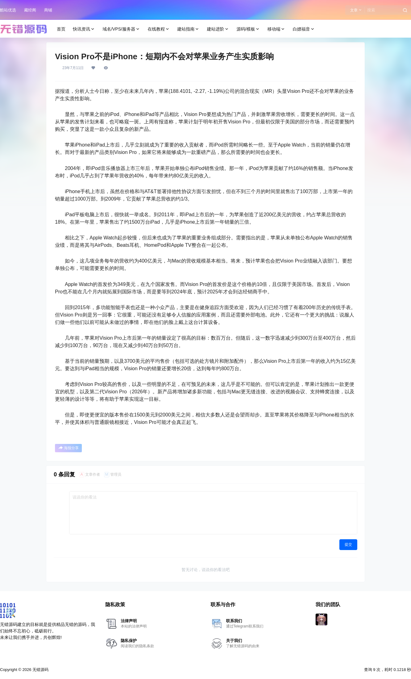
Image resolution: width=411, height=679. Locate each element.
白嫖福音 (304, 29)
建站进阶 (218, 29)
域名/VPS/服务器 (121, 29)
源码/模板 (248, 29)
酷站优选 (8, 10)
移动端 (276, 29)
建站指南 (188, 29)
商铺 (48, 10)
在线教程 (159, 29)
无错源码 (39, 669)
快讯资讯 (84, 29)
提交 (348, 544)
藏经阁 (30, 10)
